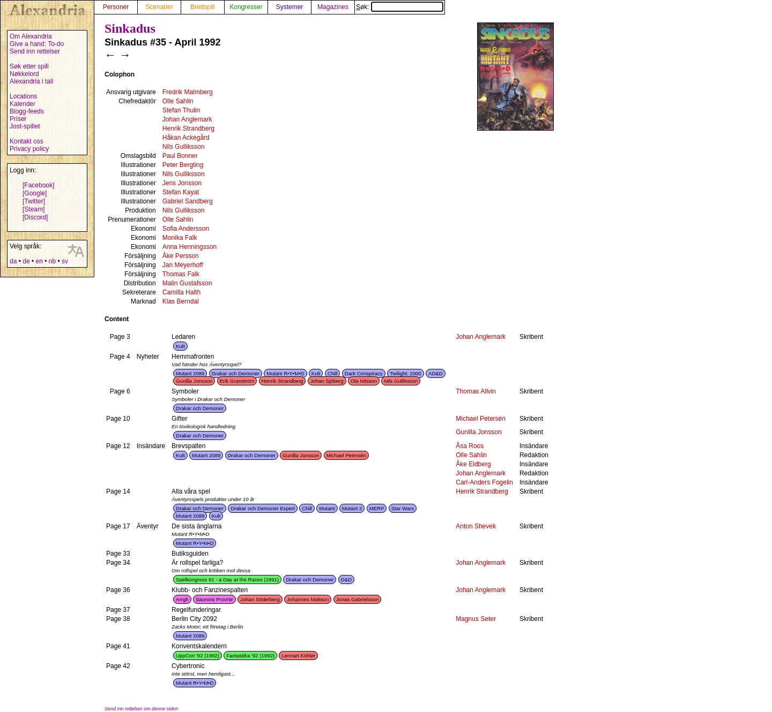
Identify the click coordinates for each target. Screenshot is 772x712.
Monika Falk (179, 237)
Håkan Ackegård (186, 137)
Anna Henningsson (189, 247)
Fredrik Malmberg (187, 92)
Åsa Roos (470, 446)
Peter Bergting (183, 165)
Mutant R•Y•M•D (285, 373)
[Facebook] (38, 185)
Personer (116, 7)
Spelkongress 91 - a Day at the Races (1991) (227, 579)
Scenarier (159, 7)
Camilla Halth (181, 292)
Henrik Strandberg (188, 128)
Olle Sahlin (178, 101)
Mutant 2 (352, 508)
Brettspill (202, 7)
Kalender (22, 104)
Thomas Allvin (476, 391)
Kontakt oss (26, 141)
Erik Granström (237, 381)
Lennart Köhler (298, 655)
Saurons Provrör (214, 599)
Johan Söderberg (260, 599)
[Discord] (35, 217)
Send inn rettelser (35, 51)
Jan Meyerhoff (182, 265)
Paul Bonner (180, 156)
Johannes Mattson (308, 599)
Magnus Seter (476, 619)
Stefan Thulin (181, 110)
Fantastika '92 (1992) (250, 655)
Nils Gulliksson (183, 146)
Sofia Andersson (185, 228)
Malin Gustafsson (187, 283)
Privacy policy (29, 149)
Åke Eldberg (473, 464)
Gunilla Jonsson (194, 381)
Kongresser (245, 7)
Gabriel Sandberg (187, 201)
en (38, 261)
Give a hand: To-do (37, 44)
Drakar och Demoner (235, 373)
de (26, 261)
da (13, 261)
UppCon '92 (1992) (197, 655)
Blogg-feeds (27, 111)
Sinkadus (130, 28)
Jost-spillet (25, 126)
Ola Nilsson (364, 381)
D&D (346, 579)
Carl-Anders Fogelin (484, 482)
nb (52, 261)
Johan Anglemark (187, 119)
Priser (18, 119)
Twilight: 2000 (405, 373)
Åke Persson (180, 256)
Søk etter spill (29, 66)
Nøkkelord (24, 74)
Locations (23, 96)
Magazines (332, 7)
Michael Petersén (481, 418)
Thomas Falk (180, 274)
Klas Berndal (180, 301)
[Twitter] (34, 201)
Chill (333, 373)
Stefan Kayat (180, 192)
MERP (376, 508)
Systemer (289, 7)
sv (65, 261)
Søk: (399, 7)
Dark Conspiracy (364, 373)
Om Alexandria (31, 36)
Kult (180, 346)
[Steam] (33, 209)
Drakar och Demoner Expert (262, 508)
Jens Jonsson (182, 183)
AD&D (435, 373)
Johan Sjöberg (327, 381)
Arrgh (182, 599)
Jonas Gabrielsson (357, 599)
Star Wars (402, 508)
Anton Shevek (476, 526)
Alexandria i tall (31, 81)
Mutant (327, 508)
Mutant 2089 (190, 373)
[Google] (35, 193)
